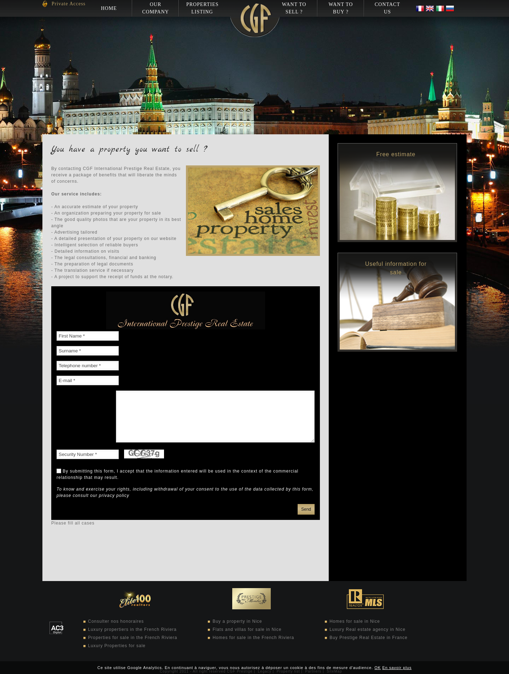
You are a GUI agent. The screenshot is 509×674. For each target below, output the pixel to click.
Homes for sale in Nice (354, 621)
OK (377, 668)
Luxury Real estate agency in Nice (367, 629)
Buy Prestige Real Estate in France (368, 637)
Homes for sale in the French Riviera (253, 637)
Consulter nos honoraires (116, 621)
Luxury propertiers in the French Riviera (132, 629)
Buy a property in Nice (237, 621)
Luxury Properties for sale (117, 645)
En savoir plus (396, 668)
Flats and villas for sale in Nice (246, 629)
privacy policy (114, 495)
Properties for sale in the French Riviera (132, 637)
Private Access (69, 3)
